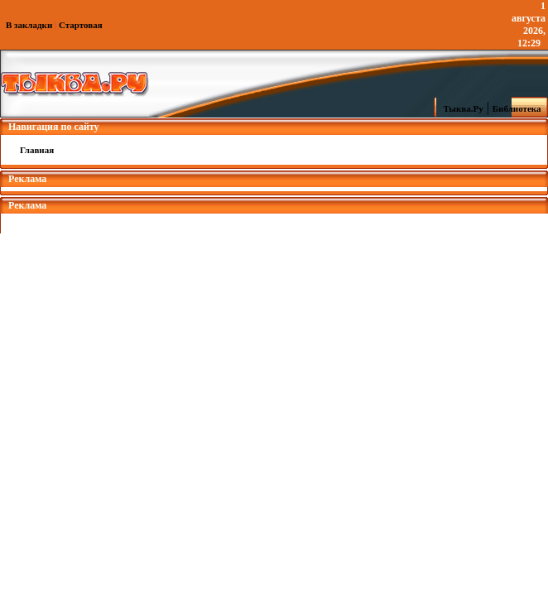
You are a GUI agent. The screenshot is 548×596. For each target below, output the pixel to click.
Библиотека (519, 108)
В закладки (29, 25)
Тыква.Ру (459, 108)
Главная (37, 150)
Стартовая (81, 25)
